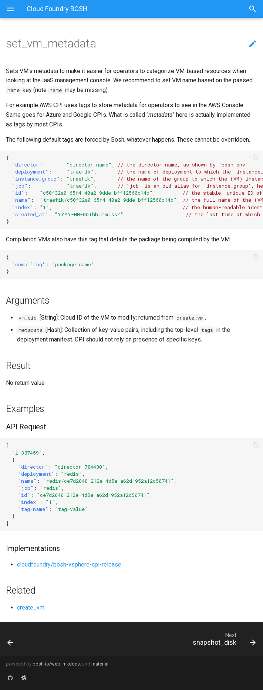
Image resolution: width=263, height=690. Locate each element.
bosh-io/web (46, 664)
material (99, 664)
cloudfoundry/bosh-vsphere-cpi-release (69, 564)
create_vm (30, 607)
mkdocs (71, 664)
